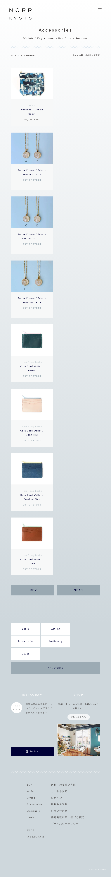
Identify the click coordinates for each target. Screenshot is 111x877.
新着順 (97, 55)
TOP (13, 55)
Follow (32, 751)
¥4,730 (31, 112)
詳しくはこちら (78, 717)
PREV (32, 590)
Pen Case (65, 38)
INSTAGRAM (35, 836)
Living (55, 628)
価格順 (88, 55)
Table (25, 628)
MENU (100, 9)
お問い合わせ (59, 810)
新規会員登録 (59, 804)
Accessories (28, 55)
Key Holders (46, 38)
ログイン (56, 797)
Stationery (56, 641)
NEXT (78, 590)
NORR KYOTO (20, 19)
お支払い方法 (67, 784)
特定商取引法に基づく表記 (67, 817)
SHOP (30, 830)
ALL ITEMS (55, 668)
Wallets (28, 38)
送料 (54, 784)
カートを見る (59, 791)
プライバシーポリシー (65, 823)
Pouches (81, 38)
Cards (26, 653)
